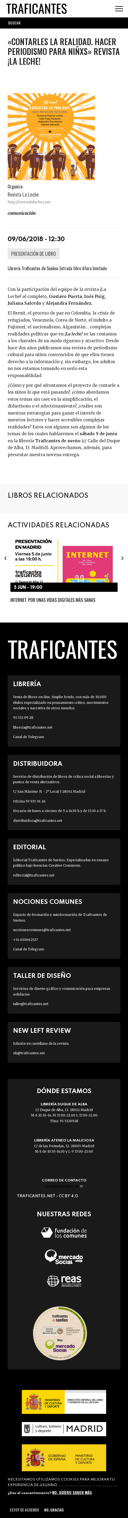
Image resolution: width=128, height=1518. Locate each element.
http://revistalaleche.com (29, 202)
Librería (27, 684)
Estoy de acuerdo (24, 1510)
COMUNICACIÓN (22, 213)
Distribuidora (37, 764)
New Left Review (42, 1031)
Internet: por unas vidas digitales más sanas (52, 600)
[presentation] (5, 558)
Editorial (29, 847)
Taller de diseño (42, 976)
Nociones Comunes (47, 902)
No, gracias (54, 1510)
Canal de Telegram (28, 737)
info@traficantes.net (64, 1186)
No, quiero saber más (72, 1492)
